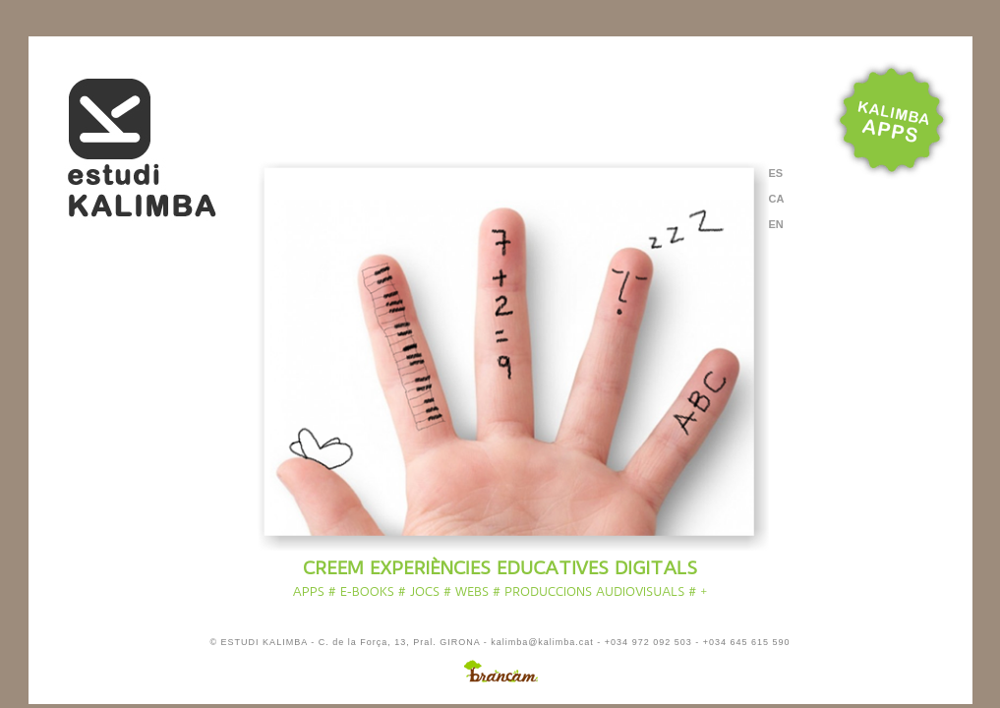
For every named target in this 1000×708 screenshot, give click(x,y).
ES (776, 173)
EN (776, 224)
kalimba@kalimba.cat (542, 642)
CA (777, 199)
